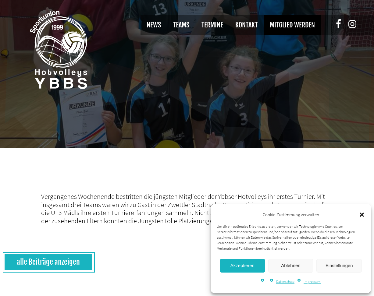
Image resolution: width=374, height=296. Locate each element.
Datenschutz (285, 281)
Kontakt (246, 25)
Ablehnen (290, 265)
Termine (212, 25)
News (154, 25)
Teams (181, 25)
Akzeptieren (242, 265)
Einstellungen (339, 265)
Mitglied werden (292, 25)
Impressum (312, 281)
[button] (362, 215)
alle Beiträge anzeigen (48, 261)
